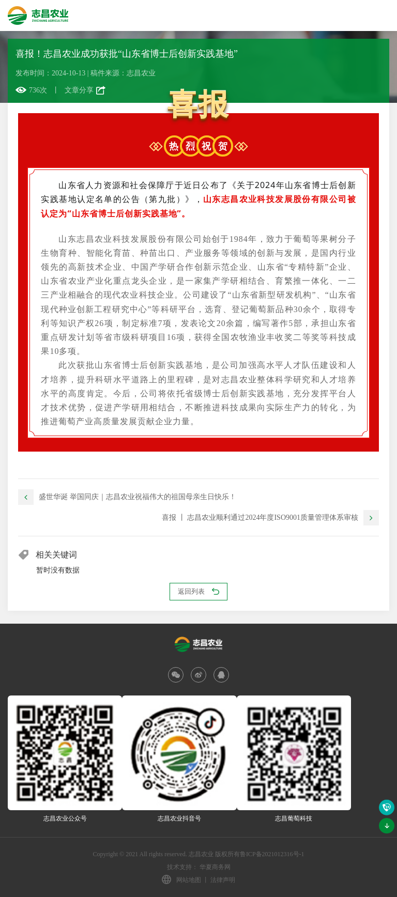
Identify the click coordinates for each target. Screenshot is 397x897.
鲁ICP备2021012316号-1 (272, 854)
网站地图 (188, 880)
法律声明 (222, 880)
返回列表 (198, 591)
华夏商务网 (215, 867)
